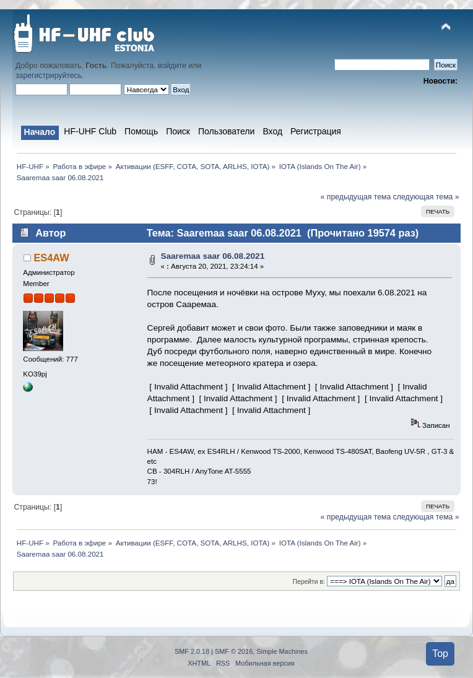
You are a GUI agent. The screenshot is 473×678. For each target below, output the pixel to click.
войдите (172, 65)
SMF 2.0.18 (192, 651)
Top (440, 653)
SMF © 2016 (234, 651)
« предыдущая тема (356, 197)
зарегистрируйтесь (48, 75)
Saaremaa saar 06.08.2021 (212, 256)
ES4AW (51, 257)
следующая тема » (426, 197)
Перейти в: (308, 581)
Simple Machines (282, 651)
